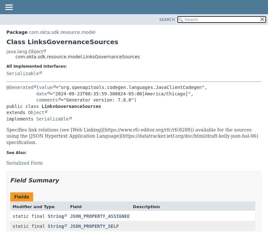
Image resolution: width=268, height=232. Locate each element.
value (46, 87)
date (41, 93)
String (56, 216)
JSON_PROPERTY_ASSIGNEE (100, 216)
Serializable (22, 73)
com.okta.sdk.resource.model (62, 32)
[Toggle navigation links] (8, 7)
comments (47, 99)
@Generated (19, 87)
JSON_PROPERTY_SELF (94, 226)
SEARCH (167, 19)
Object (36, 112)
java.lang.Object (24, 51)
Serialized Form (24, 163)
